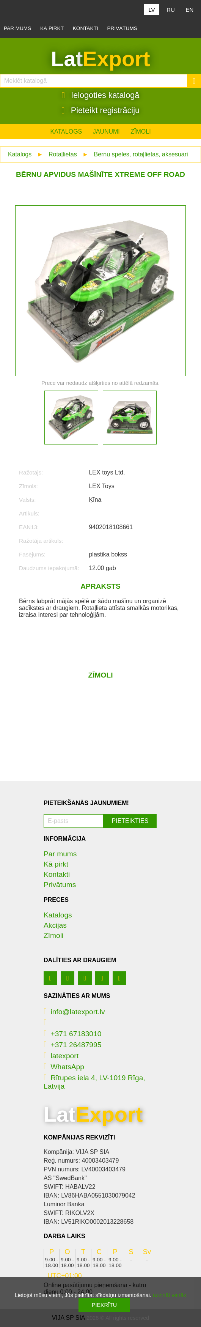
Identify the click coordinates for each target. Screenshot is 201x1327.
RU (170, 9)
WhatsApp (64, 1067)
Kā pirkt (52, 28)
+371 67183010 (72, 1034)
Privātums (122, 28)
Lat (100, 59)
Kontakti (85, 28)
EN (190, 9)
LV (151, 9)
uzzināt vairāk (169, 1295)
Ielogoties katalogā (101, 95)
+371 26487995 (72, 1045)
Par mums (17, 28)
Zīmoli (140, 131)
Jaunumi (106, 131)
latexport (61, 1056)
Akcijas (55, 925)
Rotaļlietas (63, 154)
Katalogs (66, 131)
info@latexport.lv (74, 1012)
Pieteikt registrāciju (100, 110)
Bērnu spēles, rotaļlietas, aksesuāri (141, 154)
